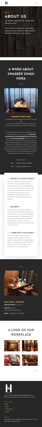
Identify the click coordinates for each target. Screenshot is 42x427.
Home (6, 404)
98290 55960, (21, 163)
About (6, 406)
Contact (7, 411)
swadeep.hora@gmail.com (23, 166)
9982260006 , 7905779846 (17, 313)
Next (35, 371)
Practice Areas (9, 409)
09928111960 (28, 163)
